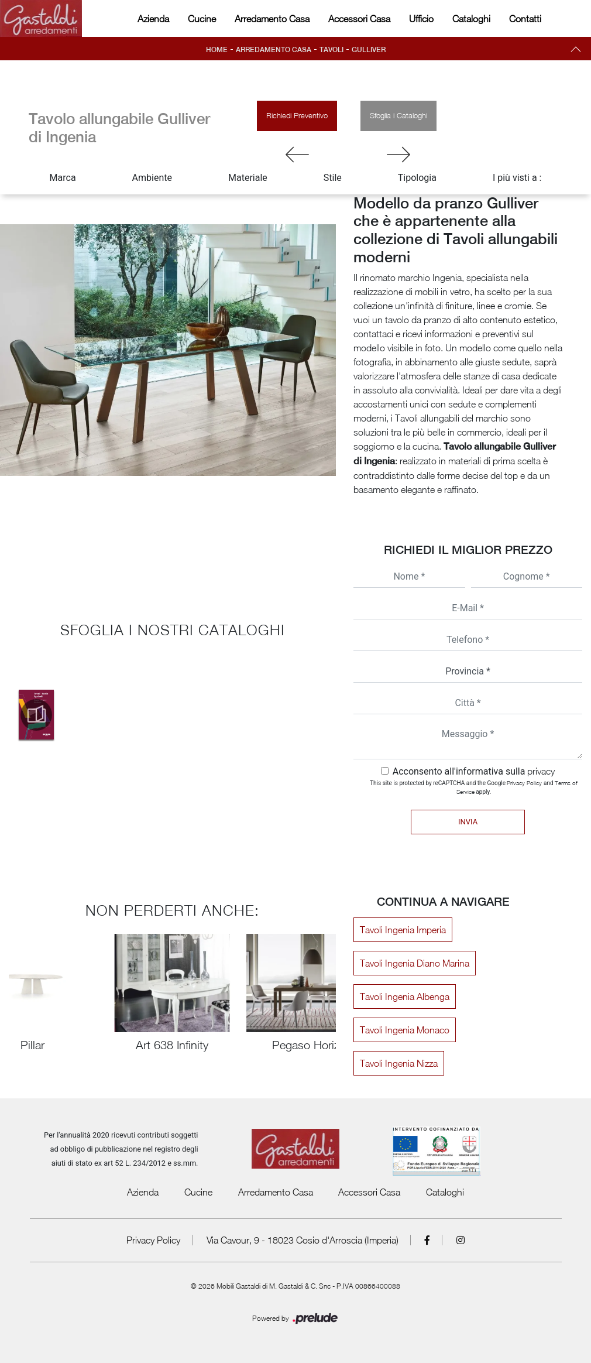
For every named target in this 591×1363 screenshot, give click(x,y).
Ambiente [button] (152, 177)
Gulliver (369, 50)
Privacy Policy (524, 782)
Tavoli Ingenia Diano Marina (414, 963)
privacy (541, 771)
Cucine (202, 18)
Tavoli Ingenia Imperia (403, 929)
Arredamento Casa (272, 18)
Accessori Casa (359, 18)
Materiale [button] (247, 177)
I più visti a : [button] (517, 177)
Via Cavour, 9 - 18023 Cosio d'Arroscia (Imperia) (302, 1240)
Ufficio (421, 18)
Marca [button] (63, 177)
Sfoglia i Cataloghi (398, 115)
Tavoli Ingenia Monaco (404, 1030)
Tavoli (331, 50)
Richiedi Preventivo (297, 115)
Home (217, 50)
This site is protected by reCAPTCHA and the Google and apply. (474, 787)
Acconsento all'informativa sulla (474, 771)
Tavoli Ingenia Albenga (404, 996)
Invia (467, 821)
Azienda (153, 18)
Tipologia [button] (417, 177)
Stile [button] (333, 177)
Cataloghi (471, 18)
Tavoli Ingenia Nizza (399, 1063)
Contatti (525, 18)
